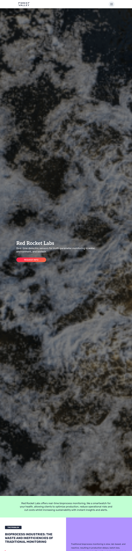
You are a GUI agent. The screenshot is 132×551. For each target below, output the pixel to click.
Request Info (31, 260)
